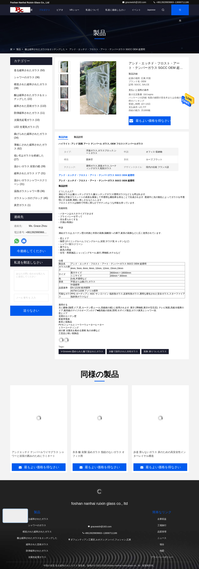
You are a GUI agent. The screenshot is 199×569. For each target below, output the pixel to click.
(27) (29, 157)
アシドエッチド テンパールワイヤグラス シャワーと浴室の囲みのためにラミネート (38, 454)
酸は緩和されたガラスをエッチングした (45, 49)
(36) (27, 77)
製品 (18, 49)
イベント (136, 10)
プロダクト (44, 10)
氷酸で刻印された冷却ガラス (123, 351)
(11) (29, 113)
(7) (26, 127)
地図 (162, 550)
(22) (30, 97)
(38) (30, 86)
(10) (27, 120)
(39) (29, 166)
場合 (162, 544)
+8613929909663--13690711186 (171, 2)
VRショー (74, 10)
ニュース (161, 538)
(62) (30, 146)
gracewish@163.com (134, 2)
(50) (29, 70)
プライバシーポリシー (162, 557)
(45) (31, 198)
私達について (92, 10)
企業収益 (161, 519)
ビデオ (60, 10)
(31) (29, 173)
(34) (30, 136)
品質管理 (161, 531)
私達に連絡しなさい (115, 10)
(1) (22, 205)
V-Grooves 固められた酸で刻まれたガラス (82, 351)
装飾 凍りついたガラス (155, 351)
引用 (180, 12)
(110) (30, 106)
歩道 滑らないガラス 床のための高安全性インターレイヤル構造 (159, 454)
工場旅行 (161, 525)
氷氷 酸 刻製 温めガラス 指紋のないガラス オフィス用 (98, 454)
